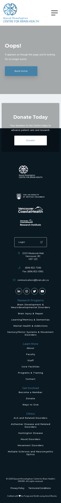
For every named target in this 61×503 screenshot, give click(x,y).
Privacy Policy (17, 488)
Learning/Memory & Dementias (30, 319)
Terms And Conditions (39, 488)
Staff (30, 360)
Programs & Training (30, 372)
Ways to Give (30, 404)
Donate (30, 140)
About (30, 348)
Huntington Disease (30, 433)
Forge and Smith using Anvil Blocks (40, 496)
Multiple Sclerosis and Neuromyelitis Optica (30, 453)
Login (31, 242)
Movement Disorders (31, 445)
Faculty (30, 354)
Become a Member (30, 392)
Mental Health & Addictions (30, 326)
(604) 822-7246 (33, 267)
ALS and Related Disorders (30, 418)
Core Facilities (31, 366)
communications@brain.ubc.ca (33, 280)
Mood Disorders (31, 439)
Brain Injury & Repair (30, 313)
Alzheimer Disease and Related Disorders (30, 425)
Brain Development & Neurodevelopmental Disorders (30, 306)
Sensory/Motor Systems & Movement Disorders (30, 333)
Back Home (21, 71)
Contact (30, 379)
